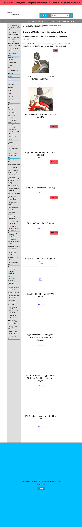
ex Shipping (35, 84)
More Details (41, 484)
